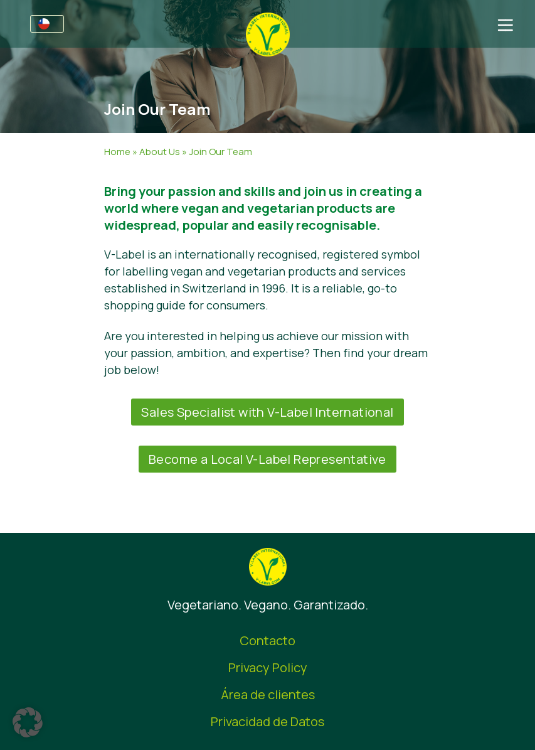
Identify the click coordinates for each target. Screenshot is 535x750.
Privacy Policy (267, 667)
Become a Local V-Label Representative (267, 459)
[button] (27, 722)
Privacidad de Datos (267, 721)
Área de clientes (268, 694)
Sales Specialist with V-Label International (267, 412)
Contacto (267, 640)
